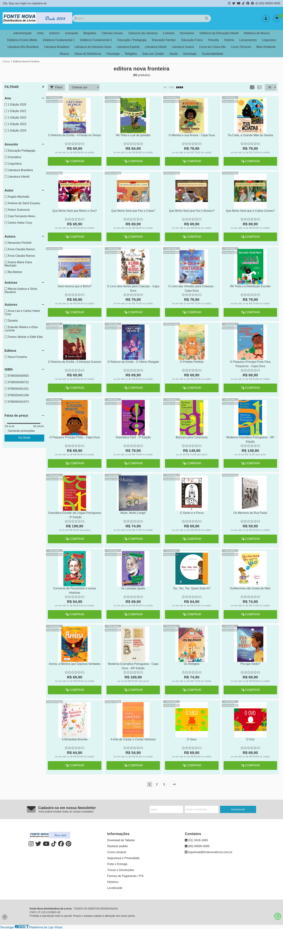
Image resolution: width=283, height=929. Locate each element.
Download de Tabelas (121, 840)
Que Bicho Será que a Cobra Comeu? (250, 210)
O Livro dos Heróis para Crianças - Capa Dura (133, 288)
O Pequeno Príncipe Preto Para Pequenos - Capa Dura (250, 364)
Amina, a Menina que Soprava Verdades (75, 663)
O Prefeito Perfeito (192, 361)
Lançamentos (248, 40)
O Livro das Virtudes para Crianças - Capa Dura (191, 288)
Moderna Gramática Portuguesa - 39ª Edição (250, 439)
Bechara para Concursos (192, 437)
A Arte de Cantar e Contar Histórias (133, 739)
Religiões (131, 53)
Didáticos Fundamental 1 (59, 40)
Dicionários (187, 33)
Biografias (89, 33)
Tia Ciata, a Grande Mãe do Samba (250, 135)
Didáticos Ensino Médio (22, 40)
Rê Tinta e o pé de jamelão (133, 135)
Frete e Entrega (117, 864)
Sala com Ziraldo (153, 53)
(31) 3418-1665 (196, 840)
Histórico (112, 881)
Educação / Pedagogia (132, 40)
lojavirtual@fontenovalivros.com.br (208, 852)
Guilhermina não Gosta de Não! (250, 588)
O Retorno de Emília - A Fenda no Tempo (74, 135)
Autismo (54, 33)
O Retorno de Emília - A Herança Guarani (74, 361)
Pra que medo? (250, 663)
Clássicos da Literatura (143, 33)
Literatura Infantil (155, 46)
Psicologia (113, 53)
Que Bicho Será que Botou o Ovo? (74, 210)
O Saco (192, 739)
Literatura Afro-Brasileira (23, 46)
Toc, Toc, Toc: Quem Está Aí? (191, 588)
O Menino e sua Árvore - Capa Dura (192, 135)
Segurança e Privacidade (123, 858)
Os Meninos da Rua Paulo (250, 512)
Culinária (169, 33)
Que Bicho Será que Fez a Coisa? (133, 210)
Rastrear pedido (117, 846)
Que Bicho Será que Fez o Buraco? (192, 210)
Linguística (269, 40)
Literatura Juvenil (183, 46)
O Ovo (250, 739)
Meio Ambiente (266, 46)
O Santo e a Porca (192, 512)
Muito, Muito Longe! (133, 512)
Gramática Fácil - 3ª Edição (133, 437)
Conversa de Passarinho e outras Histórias (74, 590)
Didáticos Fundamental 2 (96, 40)
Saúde (173, 53)
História (229, 40)
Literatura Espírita (128, 46)
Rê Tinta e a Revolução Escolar (250, 286)
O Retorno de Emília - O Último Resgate (133, 361)
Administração (22, 33)
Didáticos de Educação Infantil (219, 33)
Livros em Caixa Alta (212, 46)
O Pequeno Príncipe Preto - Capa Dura (74, 437)
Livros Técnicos (241, 46)
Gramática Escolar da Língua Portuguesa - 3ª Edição (74, 515)
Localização (115, 887)
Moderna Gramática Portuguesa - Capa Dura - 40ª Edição (133, 666)
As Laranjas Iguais (133, 588)
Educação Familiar (164, 40)
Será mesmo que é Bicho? (75, 286)
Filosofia (213, 40)
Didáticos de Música (257, 33)
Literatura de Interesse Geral (93, 46)
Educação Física (192, 40)
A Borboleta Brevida (74, 739)
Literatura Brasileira (56, 46)
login (24, 3)
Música (64, 53)
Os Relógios (192, 663)
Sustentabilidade (212, 53)
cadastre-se (39, 3)
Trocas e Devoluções (120, 870)
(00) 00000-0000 (268, 3)
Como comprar (116, 852)
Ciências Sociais (112, 33)
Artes (40, 33)
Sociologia (190, 53)
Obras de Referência (87, 53)
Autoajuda (71, 33)
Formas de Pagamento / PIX (125, 876)
